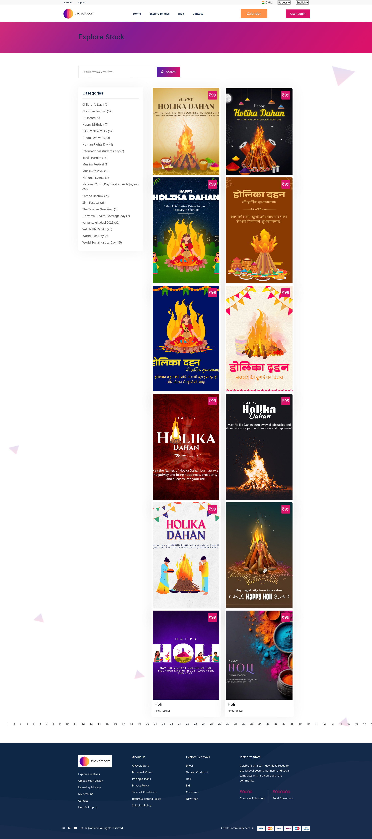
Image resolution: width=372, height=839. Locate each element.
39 (299, 724)
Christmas (192, 792)
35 (267, 724)
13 (91, 724)
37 (284, 724)
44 (340, 724)
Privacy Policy (140, 785)
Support (81, 2)
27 (203, 724)
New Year (192, 799)
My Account (85, 794)
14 (99, 724)
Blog (181, 13)
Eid (188, 785)
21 (155, 724)
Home (137, 13)
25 (187, 724)
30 (227, 724)
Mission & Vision (142, 772)
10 (67, 724)
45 (348, 724)
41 (316, 724)
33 (251, 724)
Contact (198, 13)
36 (275, 724)
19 (139, 724)
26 (195, 724)
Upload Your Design (90, 781)
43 (332, 724)
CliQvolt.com (91, 828)
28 (211, 724)
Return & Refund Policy (146, 799)
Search (168, 72)
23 (171, 724)
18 (131, 724)
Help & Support (87, 807)
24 (179, 724)
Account (68, 2)
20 (147, 724)
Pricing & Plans (141, 779)
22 (163, 724)
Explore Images (159, 13)
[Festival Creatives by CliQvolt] (95, 761)
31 (235, 724)
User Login (298, 14)
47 (364, 724)
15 (107, 724)
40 (308, 724)
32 (243, 724)
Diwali (190, 765)
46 (356, 724)
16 (115, 724)
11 (75, 724)
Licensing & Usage (89, 787)
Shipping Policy (141, 805)
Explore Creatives (89, 774)
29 (219, 724)
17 (123, 724)
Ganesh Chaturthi (197, 772)
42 (324, 724)
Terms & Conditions (144, 792)
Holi (188, 779)
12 (83, 724)
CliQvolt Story (140, 765)
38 (292, 724)
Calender (254, 13)
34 (259, 724)
